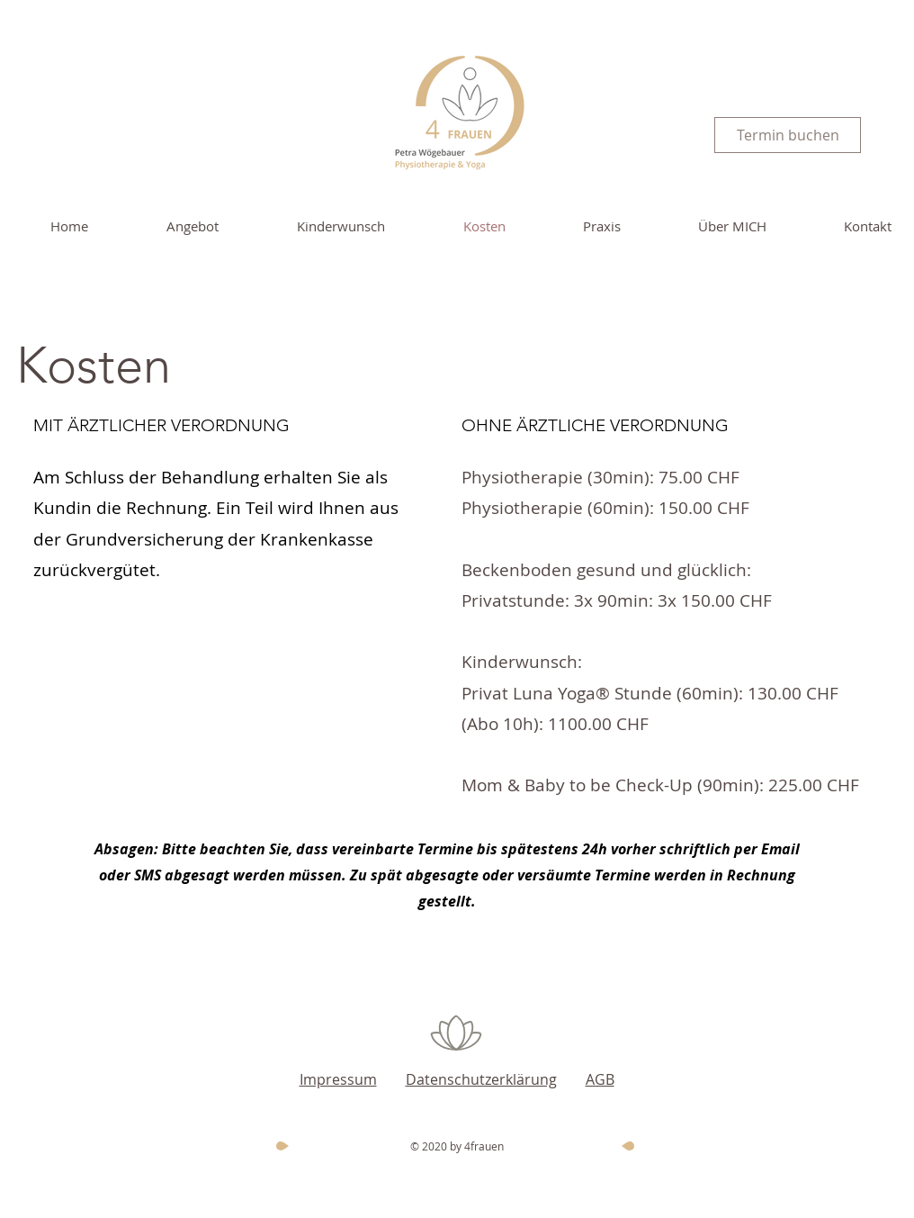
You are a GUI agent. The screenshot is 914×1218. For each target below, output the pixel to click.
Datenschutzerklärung (481, 1079)
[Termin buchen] (787, 135)
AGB (600, 1079)
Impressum (338, 1079)
